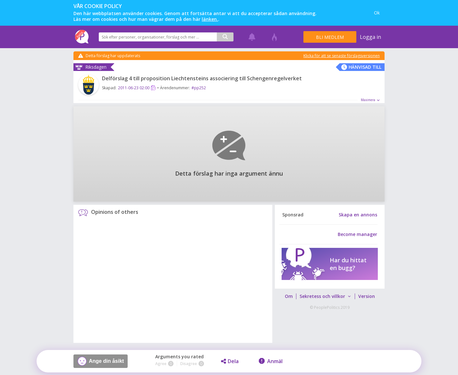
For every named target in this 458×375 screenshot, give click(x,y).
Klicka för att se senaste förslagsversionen (341, 56)
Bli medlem (330, 37)
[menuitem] (288, 296)
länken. (210, 19)
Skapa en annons (358, 215)
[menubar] (329, 296)
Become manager (357, 234)
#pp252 (198, 88)
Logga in (370, 36)
